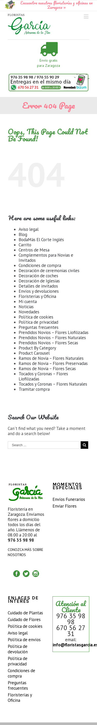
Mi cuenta (28, 301)
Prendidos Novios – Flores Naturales (52, 337)
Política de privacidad (38, 322)
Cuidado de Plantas (25, 613)
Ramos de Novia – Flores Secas (47, 368)
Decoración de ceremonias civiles (49, 270)
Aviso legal (29, 229)
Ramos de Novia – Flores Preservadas (53, 363)
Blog (23, 234)
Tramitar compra (34, 389)
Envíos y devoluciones (39, 291)
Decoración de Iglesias (39, 281)
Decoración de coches (38, 276)
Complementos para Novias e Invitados (46, 257)
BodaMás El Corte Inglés (41, 239)
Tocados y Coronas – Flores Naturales (53, 384)
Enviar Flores (65, 506)
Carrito (25, 245)
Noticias (26, 306)
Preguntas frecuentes (38, 327)
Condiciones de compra (40, 265)
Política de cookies (36, 317)
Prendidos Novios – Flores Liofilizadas (53, 332)
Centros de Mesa (34, 250)
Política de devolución (18, 649)
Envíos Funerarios (69, 499)
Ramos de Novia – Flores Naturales (51, 358)
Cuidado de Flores (24, 619)
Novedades (29, 312)
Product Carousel (34, 353)
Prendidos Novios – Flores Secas (48, 343)
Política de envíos (24, 639)
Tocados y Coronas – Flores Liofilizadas (43, 376)
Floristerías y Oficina (37, 296)
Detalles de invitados (38, 286)
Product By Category (37, 348)
